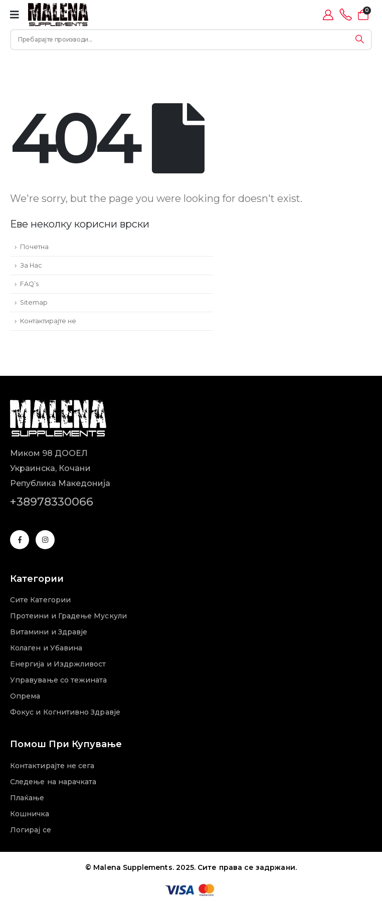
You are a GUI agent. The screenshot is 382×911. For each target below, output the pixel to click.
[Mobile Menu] (14, 15)
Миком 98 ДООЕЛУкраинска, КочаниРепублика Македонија (60, 468)
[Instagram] (45, 539)
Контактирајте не (48, 321)
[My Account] (328, 15)
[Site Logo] (58, 14)
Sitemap (34, 302)
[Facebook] (19, 539)
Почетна (34, 247)
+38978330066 (51, 502)
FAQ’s (29, 284)
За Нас (31, 265)
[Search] (359, 39)
